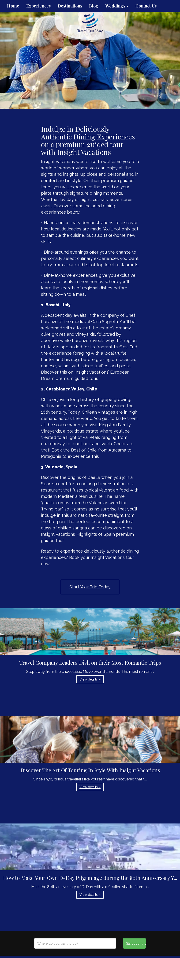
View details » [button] (90, 679)
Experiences (38, 6)
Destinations (70, 6)
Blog (93, 6)
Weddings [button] (116, 6)
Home (13, 6)
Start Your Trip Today (90, 586)
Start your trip (136, 943)
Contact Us (146, 6)
